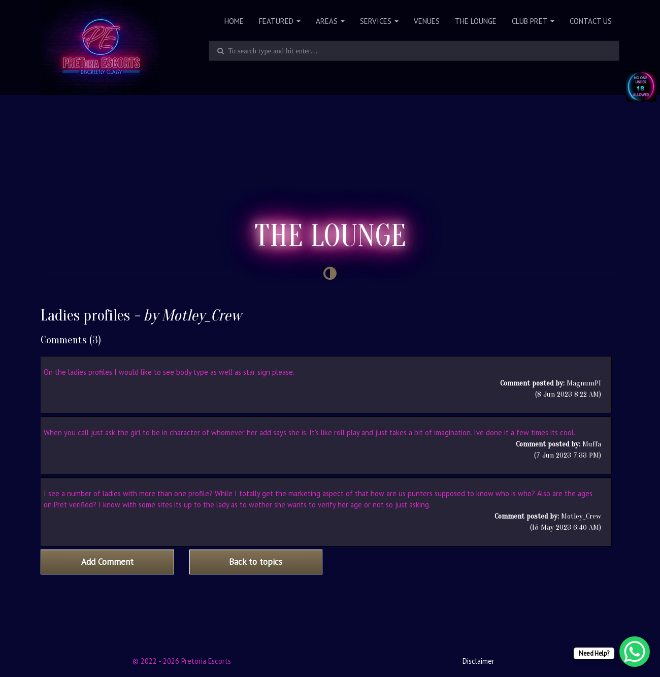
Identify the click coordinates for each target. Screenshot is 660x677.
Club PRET (533, 21)
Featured (280, 21)
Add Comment (107, 561)
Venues (427, 21)
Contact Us (591, 21)
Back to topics (255, 561)
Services (379, 21)
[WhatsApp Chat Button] (634, 651)
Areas (330, 21)
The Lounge (476, 21)
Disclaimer (478, 661)
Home (234, 21)
